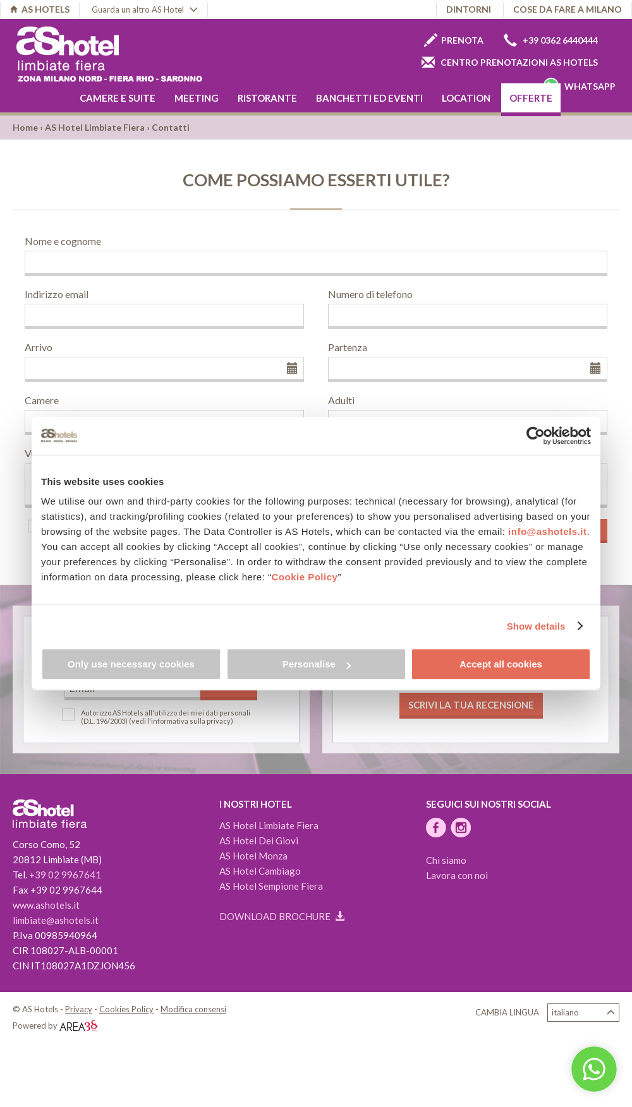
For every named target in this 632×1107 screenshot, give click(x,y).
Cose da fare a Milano (567, 9)
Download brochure (281, 916)
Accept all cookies (500, 664)
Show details (536, 626)
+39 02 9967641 (65, 874)
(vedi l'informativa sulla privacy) (181, 721)
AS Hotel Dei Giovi (258, 840)
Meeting (196, 98)
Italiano (583, 1012)
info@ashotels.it (547, 531)
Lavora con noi (457, 875)
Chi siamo (446, 860)
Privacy (78, 1009)
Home (25, 127)
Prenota (453, 40)
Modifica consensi (193, 1009)
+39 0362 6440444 (551, 40)
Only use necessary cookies (131, 664)
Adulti (341, 400)
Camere (42, 400)
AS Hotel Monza (253, 855)
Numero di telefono (370, 294)
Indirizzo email (56, 294)
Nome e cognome (63, 241)
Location (466, 98)
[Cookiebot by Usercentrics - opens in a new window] (535, 435)
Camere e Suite (117, 98)
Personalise (317, 664)
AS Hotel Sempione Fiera (271, 886)
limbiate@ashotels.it (56, 920)
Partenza (347, 347)
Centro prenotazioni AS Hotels (510, 62)
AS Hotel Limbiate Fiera (95, 127)
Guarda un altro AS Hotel (145, 9)
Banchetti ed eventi (369, 98)
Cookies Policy (126, 1009)
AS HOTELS (40, 9)
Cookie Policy (305, 576)
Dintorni (468, 9)
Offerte (530, 98)
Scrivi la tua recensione (471, 704)
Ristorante (267, 98)
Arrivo (38, 347)
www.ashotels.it (46, 905)
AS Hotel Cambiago (260, 871)
